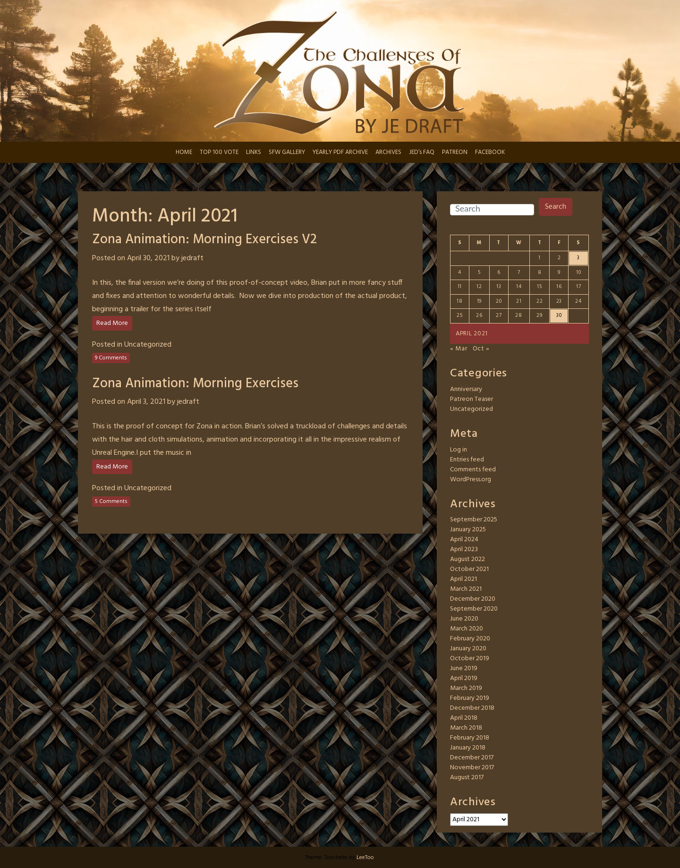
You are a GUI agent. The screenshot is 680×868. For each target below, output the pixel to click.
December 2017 (471, 757)
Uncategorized (147, 345)
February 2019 (469, 698)
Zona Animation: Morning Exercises (195, 383)
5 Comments (111, 501)
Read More (112, 323)
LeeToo (365, 857)
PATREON (455, 152)
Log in (458, 449)
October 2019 (469, 658)
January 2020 (468, 648)
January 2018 (467, 747)
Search (555, 207)
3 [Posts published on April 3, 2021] (578, 258)
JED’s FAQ (421, 152)
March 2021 (466, 589)
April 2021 (463, 579)
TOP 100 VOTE (219, 152)
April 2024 (464, 539)
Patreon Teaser (471, 399)
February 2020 (470, 638)
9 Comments (111, 358)
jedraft (192, 258)
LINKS (253, 152)
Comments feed (473, 469)
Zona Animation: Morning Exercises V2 (204, 239)
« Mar (459, 348)
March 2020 (466, 628)
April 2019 (463, 678)
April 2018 (463, 718)
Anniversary (466, 389)
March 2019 (466, 688)
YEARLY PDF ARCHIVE (340, 152)
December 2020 (472, 599)
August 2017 (467, 777)
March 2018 (466, 728)
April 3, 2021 (146, 402)
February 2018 (469, 737)
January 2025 (468, 529)
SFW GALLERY (287, 152)
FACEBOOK (490, 152)
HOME (184, 152)
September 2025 (473, 519)
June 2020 (464, 618)
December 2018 (472, 708)
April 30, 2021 (148, 258)
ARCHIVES (388, 152)
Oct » (481, 348)
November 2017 (472, 767)
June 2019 (463, 668)
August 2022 (467, 559)
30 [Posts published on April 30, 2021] (558, 315)
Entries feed (467, 459)
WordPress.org (470, 479)
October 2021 (469, 569)
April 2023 (464, 549)
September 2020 (474, 609)
